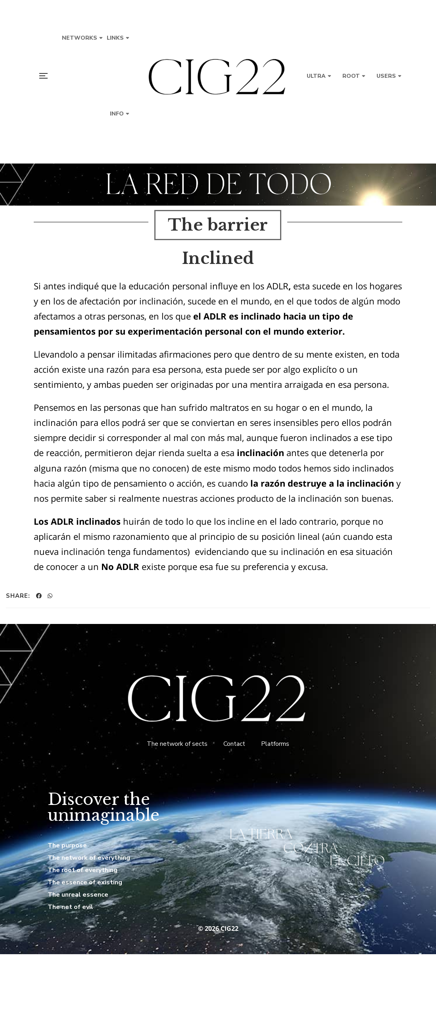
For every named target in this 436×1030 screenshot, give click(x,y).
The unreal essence (78, 894)
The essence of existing (85, 882)
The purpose (67, 845)
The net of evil (70, 907)
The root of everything (82, 870)
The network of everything (89, 857)
